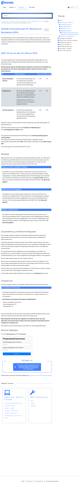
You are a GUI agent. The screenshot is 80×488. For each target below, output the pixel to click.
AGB (22, 481)
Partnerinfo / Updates (65, 48)
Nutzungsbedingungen (52, 481)
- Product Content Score (11, 413)
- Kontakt (32, 403)
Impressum (30, 481)
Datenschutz (39, 481)
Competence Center (7, 21)
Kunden (12, 7)
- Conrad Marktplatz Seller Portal (13, 403)
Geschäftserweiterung (65, 46)
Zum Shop (32, 7)
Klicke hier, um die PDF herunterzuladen (40, 375)
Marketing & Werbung (65, 42)
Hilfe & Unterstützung (65, 50)
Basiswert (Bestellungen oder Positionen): (13, 347)
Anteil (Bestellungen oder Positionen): (12, 342)
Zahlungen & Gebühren (65, 38)
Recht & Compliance (65, 44)
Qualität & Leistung (36, 21)
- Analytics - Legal (9, 408)
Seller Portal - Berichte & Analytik (68, 40)
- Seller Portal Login (9, 405)
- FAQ (31, 401)
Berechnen (16, 353)
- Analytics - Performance (11, 410)
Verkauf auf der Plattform (22, 21)
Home (4, 7)
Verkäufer (22, 7)
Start (60, 20)
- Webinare (33, 406)
